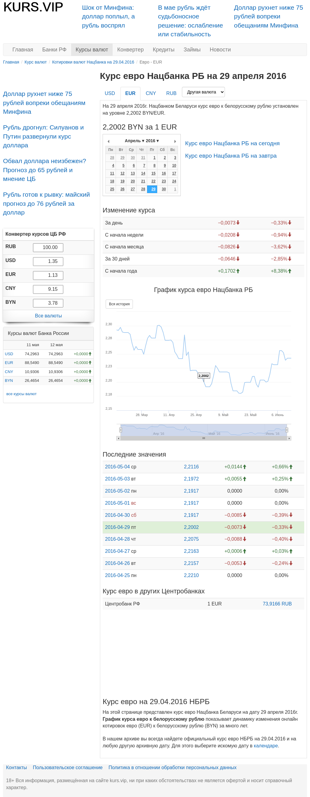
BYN (9, 380)
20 (133, 181)
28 (112, 158)
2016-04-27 (117, 551)
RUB (171, 93)
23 (164, 181)
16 (164, 173)
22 (153, 181)
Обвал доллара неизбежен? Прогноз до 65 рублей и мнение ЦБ (44, 169)
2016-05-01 (117, 503)
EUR (9, 362)
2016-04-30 (117, 515)
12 (122, 173)
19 (122, 181)
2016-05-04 (117, 466)
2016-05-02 (117, 491)
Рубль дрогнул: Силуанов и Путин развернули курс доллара (43, 136)
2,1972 (191, 478)
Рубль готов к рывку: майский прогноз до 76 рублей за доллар (46, 203)
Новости (220, 50)
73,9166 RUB (277, 603)
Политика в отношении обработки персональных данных (172, 767)
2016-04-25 (117, 575)
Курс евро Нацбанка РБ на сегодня (232, 143)
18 (112, 181)
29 (122, 158)
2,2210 (191, 575)
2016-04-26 (117, 563)
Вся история (119, 304)
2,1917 (191, 491)
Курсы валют (92, 50)
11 (112, 173)
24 (174, 181)
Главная (22, 50)
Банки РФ (54, 50)
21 (143, 181)
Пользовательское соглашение (68, 767)
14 (143, 173)
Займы (192, 50)
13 (133, 173)
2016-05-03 (117, 478)
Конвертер (130, 50)
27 (133, 189)
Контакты (16, 767)
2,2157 (191, 563)
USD (9, 354)
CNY (9, 371)
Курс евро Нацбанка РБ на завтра (231, 156)
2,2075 (191, 539)
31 (143, 158)
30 (133, 158)
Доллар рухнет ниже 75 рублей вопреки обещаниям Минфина (268, 16)
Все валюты (48, 315)
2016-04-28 (117, 539)
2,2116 (191, 466)
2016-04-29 (117, 527)
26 (122, 189)
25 (112, 189)
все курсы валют (21, 394)
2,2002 (191, 527)
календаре (266, 745)
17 (174, 173)
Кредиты (164, 50)
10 (174, 165)
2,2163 (191, 551)
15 (153, 173)
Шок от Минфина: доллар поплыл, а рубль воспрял (108, 16)
